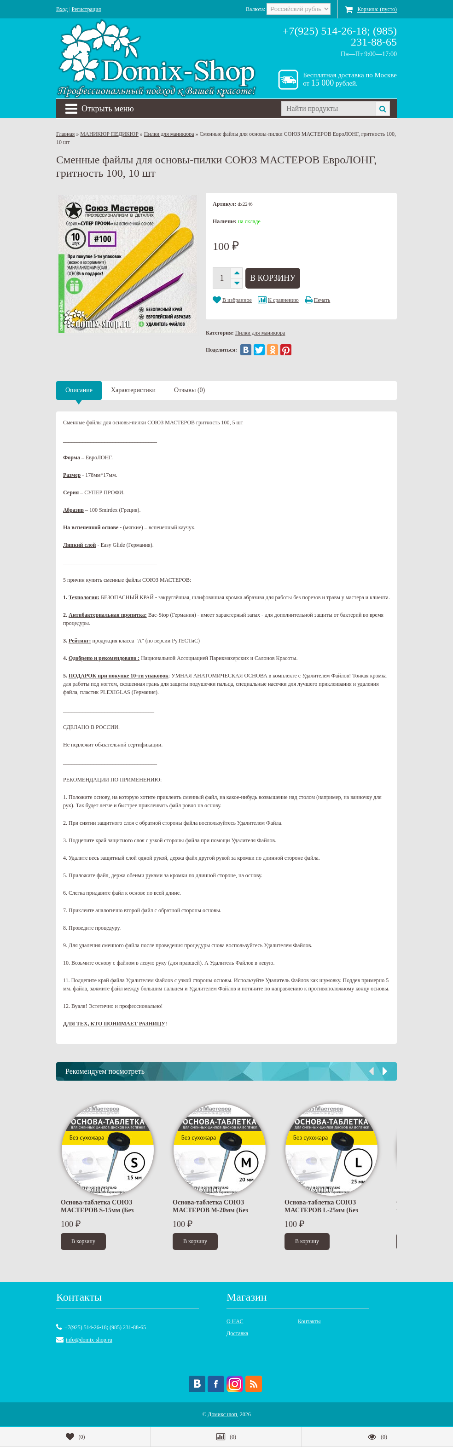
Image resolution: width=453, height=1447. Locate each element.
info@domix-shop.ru (89, 1340)
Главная (65, 134)
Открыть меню (99, 108)
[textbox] (328, 108)
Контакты (309, 1321)
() (75, 1437)
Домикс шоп (222, 1414)
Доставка (237, 1333)
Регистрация (86, 9)
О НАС (234, 1321)
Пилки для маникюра (169, 134)
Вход (62, 9)
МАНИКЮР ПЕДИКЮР (109, 134)
